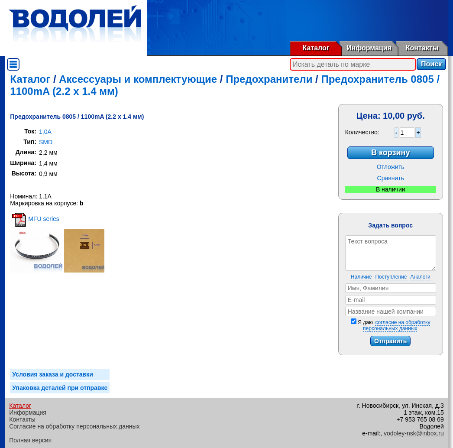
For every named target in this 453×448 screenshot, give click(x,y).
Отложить (390, 166)
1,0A (45, 131)
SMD (45, 142)
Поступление (391, 277)
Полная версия (30, 440)
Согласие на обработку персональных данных (74, 426)
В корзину (390, 152)
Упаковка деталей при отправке (59, 387)
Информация (369, 48)
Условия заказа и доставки (52, 374)
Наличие (361, 277)
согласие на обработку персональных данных (396, 325)
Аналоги (420, 277)
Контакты (422, 48)
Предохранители (269, 79)
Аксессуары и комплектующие (138, 79)
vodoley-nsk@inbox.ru (414, 433)
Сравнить (390, 178)
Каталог (316, 48)
